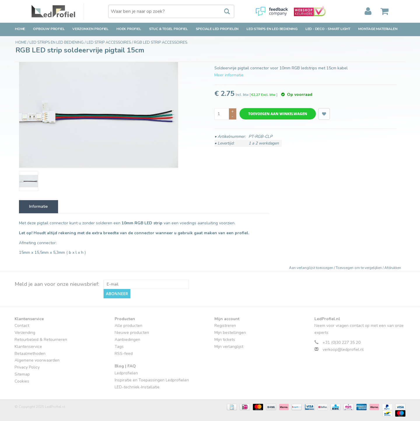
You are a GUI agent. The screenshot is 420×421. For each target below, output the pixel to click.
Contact (22, 325)
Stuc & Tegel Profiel (168, 29)
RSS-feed (124, 353)
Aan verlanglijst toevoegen (311, 267)
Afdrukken (392, 267)
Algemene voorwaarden (37, 360)
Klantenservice (28, 346)
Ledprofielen (126, 373)
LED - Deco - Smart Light (327, 29)
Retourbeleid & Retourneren (41, 339)
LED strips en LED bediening (272, 29)
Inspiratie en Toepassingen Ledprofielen (152, 380)
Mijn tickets (224, 339)
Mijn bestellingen (230, 332)
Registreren (225, 325)
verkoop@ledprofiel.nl (343, 349)
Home (20, 29)
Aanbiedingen (127, 339)
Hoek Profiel (128, 29)
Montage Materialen (377, 29)
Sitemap (22, 374)
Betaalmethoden (30, 353)
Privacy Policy (27, 367)
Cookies (22, 381)
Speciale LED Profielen (217, 29)
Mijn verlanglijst (228, 346)
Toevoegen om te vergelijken (359, 267)
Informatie (38, 206)
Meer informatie (229, 75)
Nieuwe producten (132, 332)
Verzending (25, 332)
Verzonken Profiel (90, 29)
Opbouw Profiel (48, 29)
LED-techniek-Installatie (137, 387)
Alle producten (128, 325)
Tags (119, 346)
